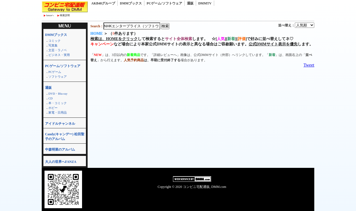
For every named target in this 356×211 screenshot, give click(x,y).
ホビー (53, 107)
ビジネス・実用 (59, 55)
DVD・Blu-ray (57, 93)
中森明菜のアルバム (60, 149)
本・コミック (57, 103)
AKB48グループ (103, 3)
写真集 (53, 45)
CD (50, 98)
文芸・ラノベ (57, 50)
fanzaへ (50, 15)
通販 (190, 3)
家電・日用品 (57, 112)
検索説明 (65, 15)
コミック (54, 40)
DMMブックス (131, 3)
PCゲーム (54, 71)
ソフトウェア (57, 76)
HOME (96, 33)
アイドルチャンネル (60, 124)
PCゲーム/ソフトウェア (164, 3)
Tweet (308, 65)
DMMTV (205, 3)
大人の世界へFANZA (60, 162)
